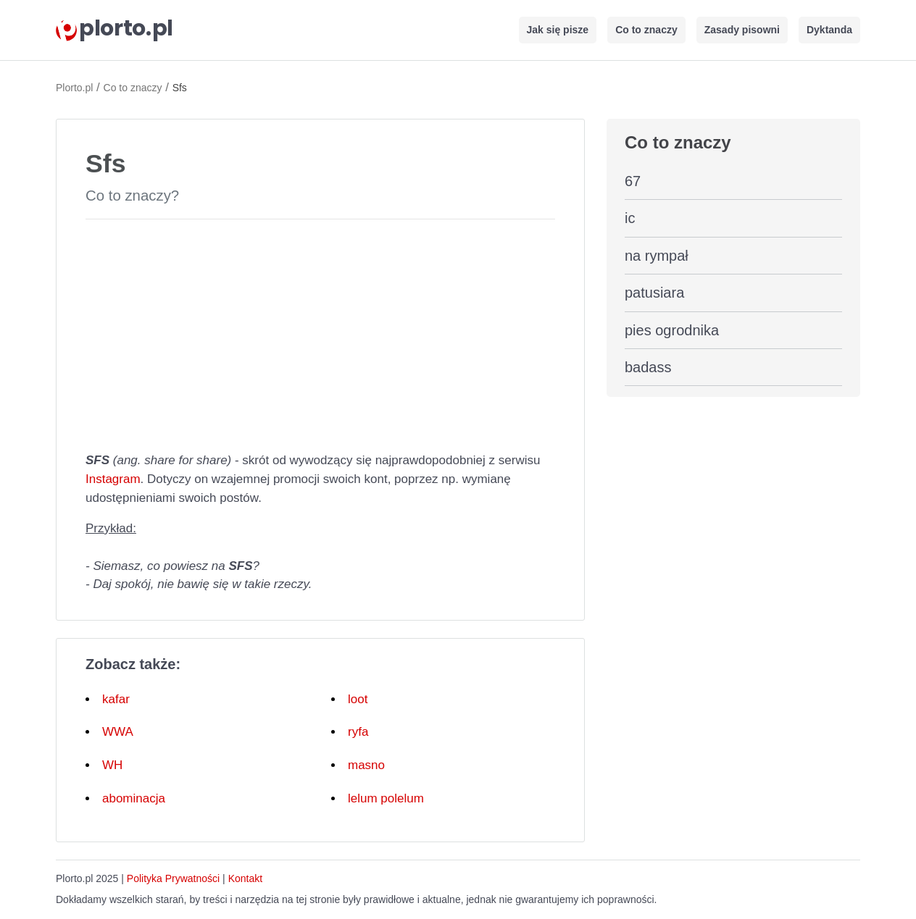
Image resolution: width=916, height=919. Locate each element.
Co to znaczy (646, 29)
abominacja (133, 798)
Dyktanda (829, 29)
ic (630, 218)
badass (648, 367)
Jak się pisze (558, 29)
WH (112, 765)
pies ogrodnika (672, 330)
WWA (117, 732)
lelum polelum (386, 798)
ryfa (358, 732)
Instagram (113, 479)
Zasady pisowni (742, 29)
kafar (116, 699)
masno (366, 765)
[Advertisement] (320, 332)
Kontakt (245, 878)
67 (633, 181)
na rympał (656, 256)
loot (357, 699)
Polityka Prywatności (173, 878)
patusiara (654, 293)
